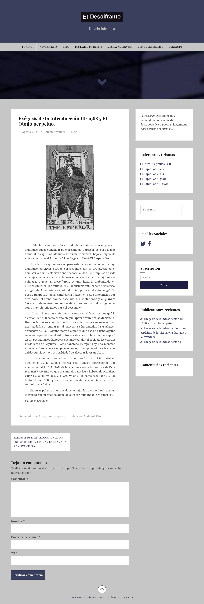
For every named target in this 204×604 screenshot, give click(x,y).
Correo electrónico (25, 537)
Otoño (100, 416)
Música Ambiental (119, 46)
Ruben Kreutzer (54, 132)
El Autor (28, 46)
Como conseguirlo (150, 46)
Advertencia (48, 46)
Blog (66, 46)
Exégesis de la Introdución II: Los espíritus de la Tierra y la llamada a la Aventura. (40, 442)
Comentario (19, 479)
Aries (41, 416)
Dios (49, 416)
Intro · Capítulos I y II (157, 164)
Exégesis (58, 416)
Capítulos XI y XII (155, 179)
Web (14, 553)
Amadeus (111, 597)
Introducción (74, 416)
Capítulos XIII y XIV (156, 184)
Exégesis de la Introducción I (162, 342)
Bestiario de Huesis (88, 46)
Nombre (18, 521)
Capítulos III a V (154, 169)
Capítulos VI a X (154, 174)
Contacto (175, 46)
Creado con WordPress (83, 597)
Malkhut (89, 416)
